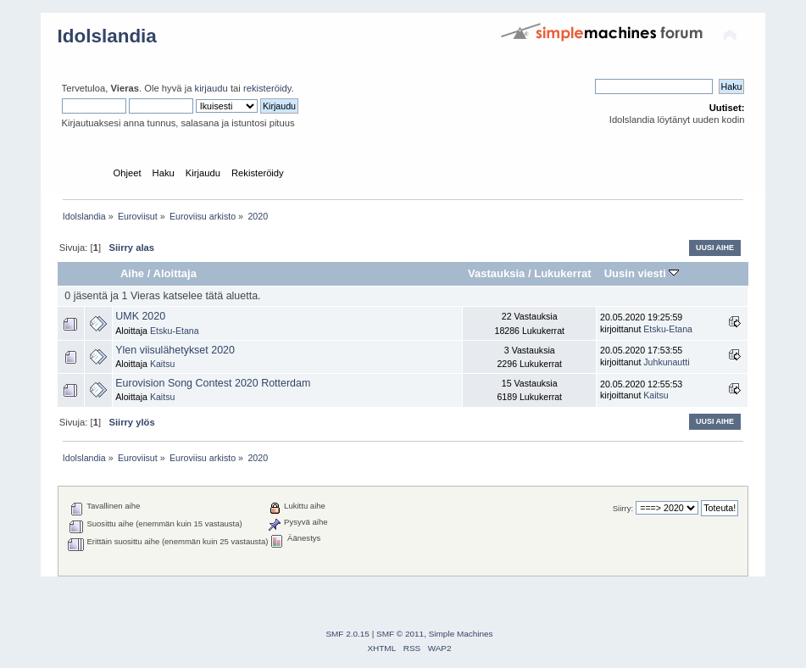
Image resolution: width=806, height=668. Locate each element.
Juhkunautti (666, 362)
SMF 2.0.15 (347, 633)
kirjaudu (211, 88)
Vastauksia (496, 273)
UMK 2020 (140, 316)
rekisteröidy (267, 88)
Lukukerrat (562, 273)
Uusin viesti (642, 273)
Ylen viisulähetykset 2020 (175, 350)
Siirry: (623, 508)
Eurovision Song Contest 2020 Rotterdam (212, 383)
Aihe (132, 273)
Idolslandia (107, 36)
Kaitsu (162, 364)
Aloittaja (175, 273)
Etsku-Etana (174, 331)
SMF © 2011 (400, 633)
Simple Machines (461, 633)
